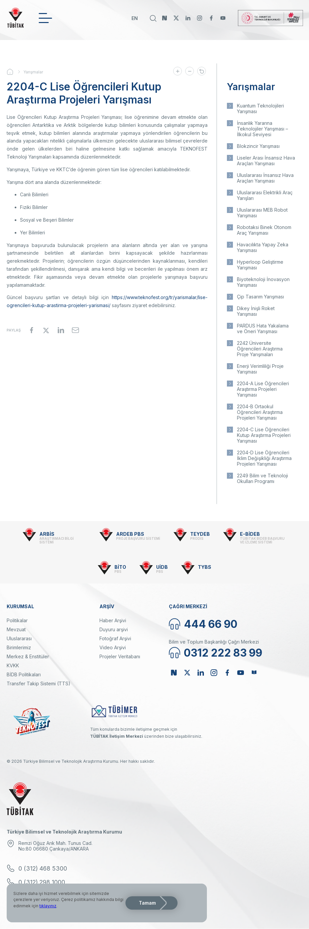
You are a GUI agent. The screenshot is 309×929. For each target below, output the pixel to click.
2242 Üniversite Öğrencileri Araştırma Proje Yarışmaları (260, 348)
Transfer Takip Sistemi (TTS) (38, 683)
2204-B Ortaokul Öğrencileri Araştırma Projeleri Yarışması (260, 412)
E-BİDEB (250, 534)
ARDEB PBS (130, 534)
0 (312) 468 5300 (42, 868)
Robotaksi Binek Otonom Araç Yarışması (264, 230)
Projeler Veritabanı (119, 656)
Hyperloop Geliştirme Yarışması (260, 264)
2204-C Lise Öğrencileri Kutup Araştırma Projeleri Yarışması (264, 435)
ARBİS (46, 534)
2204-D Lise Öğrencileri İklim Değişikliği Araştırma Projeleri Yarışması (264, 458)
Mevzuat (16, 629)
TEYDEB (200, 534)
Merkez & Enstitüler (28, 656)
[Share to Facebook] (31, 330)
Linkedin (188, 18)
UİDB (162, 567)
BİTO (120, 567)
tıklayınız (47, 905)
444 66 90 (210, 624)
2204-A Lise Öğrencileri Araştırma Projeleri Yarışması (263, 389)
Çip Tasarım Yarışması (260, 296)
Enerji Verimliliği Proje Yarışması (260, 369)
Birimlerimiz (19, 647)
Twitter (176, 18)
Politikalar (17, 620)
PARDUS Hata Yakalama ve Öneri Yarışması (263, 328)
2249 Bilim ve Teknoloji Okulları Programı (262, 478)
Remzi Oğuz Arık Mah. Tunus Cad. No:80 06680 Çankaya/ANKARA (55, 846)
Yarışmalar (33, 71)
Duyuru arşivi (113, 629)
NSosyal (165, 18)
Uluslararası (19, 638)
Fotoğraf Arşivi (115, 638)
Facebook (211, 18)
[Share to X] (46, 330)
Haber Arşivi (112, 620)
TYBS (204, 567)
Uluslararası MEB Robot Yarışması (262, 212)
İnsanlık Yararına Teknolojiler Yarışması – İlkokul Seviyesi (262, 128)
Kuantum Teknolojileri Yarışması (260, 108)
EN (134, 18)
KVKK (13, 665)
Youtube (223, 18)
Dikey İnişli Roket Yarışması (256, 311)
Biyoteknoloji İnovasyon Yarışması (263, 282)
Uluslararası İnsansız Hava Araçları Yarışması (265, 178)
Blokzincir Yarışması (258, 146)
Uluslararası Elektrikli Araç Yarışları (265, 195)
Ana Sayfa (15, 71)
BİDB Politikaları (24, 674)
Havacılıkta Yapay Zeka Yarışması (262, 247)
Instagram (200, 18)
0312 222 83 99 (223, 652)
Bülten (254, 673)
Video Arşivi (112, 647)
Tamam (147, 903)
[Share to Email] (75, 330)
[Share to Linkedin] (61, 330)
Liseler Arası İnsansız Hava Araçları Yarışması (266, 160)
